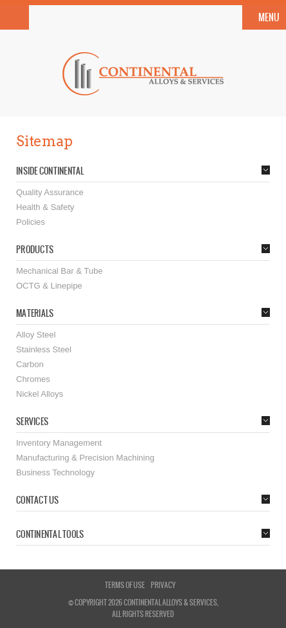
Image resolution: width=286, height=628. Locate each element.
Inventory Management (59, 443)
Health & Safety (45, 207)
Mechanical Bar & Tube (59, 271)
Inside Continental (50, 171)
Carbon (30, 364)
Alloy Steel (35, 334)
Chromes (33, 379)
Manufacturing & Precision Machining (85, 457)
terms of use (125, 585)
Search (14, 17)
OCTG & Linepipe (49, 285)
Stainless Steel (44, 349)
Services (32, 422)
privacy (163, 585)
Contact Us (37, 500)
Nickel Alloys (39, 394)
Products (34, 250)
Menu (269, 17)
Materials (34, 313)
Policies (30, 222)
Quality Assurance (50, 192)
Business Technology (55, 472)
